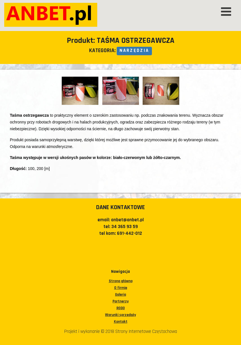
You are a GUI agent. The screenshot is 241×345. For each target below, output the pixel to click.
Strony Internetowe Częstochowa (146, 331)
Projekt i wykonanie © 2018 (89, 331)
